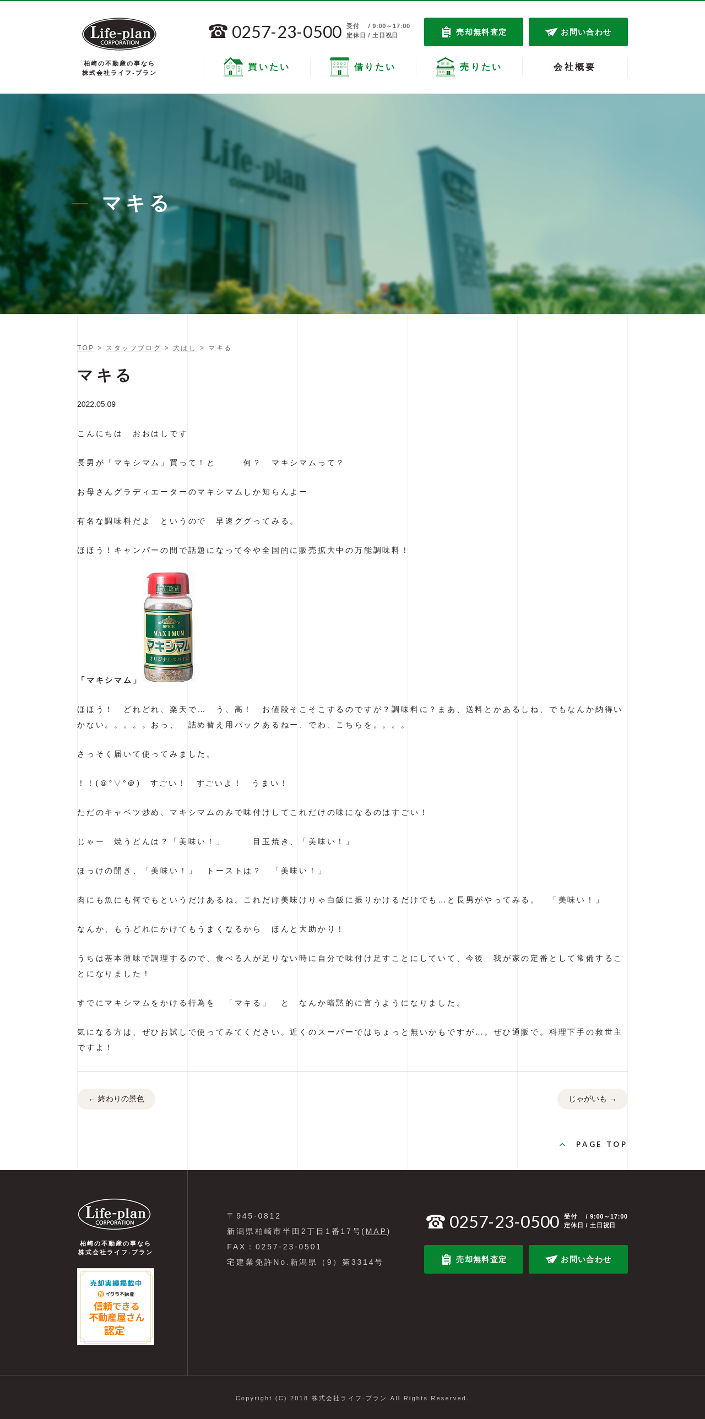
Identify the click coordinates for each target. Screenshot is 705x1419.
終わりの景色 (116, 1099)
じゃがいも (592, 1099)
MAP (376, 1231)
